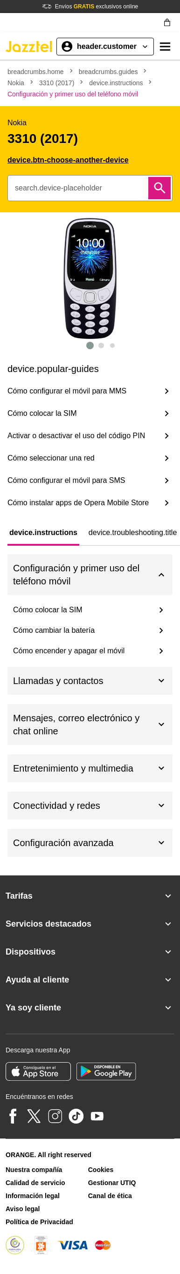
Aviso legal (23, 1209)
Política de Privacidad (39, 1222)
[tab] (43, 533)
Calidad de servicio (35, 1182)
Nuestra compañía (34, 1169)
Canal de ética (110, 1195)
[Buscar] (159, 188)
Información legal (33, 1195)
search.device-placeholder (58, 188)
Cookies (100, 1169)
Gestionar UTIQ (112, 1182)
